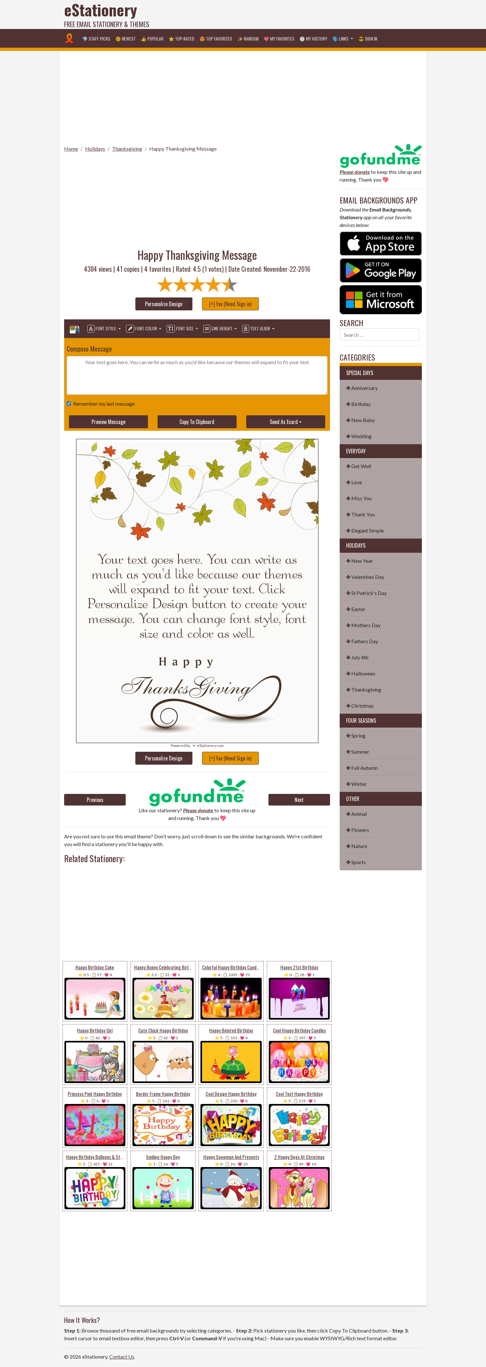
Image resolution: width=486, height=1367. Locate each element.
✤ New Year (359, 561)
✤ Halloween (360, 673)
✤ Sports (356, 862)
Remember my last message (103, 404)
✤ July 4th (357, 657)
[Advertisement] (304, 14)
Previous (95, 800)
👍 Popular (152, 38)
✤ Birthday (358, 404)
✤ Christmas (360, 705)
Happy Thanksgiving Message (183, 149)
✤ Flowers (357, 830)
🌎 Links (340, 38)
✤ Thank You (360, 514)
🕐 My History (313, 38)
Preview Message (108, 422)
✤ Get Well (358, 466)
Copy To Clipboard (197, 422)
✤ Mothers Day (363, 625)
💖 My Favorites (279, 38)
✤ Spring (355, 735)
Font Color (142, 329)
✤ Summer (357, 752)
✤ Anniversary (362, 388)
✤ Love (354, 482)
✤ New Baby (360, 420)
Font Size (180, 329)
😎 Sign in (367, 38)
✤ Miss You (359, 498)
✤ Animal (356, 814)
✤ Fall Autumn (362, 768)
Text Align (256, 329)
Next (299, 800)
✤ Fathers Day (362, 641)
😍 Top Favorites (215, 38)
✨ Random (247, 38)
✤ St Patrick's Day (366, 593)
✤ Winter (356, 784)
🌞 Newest (125, 38)
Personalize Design (163, 304)
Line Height (218, 329)
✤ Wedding (359, 436)
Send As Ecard (284, 422)
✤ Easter (355, 609)
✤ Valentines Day (365, 577)
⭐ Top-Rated (181, 38)
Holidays (95, 149)
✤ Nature (356, 846)
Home (71, 149)
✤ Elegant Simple (365, 530)
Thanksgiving (127, 149)
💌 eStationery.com (208, 745)
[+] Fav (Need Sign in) (230, 304)
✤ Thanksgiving (363, 689)
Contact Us (121, 1356)
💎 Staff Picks (96, 38)
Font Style (102, 329)
